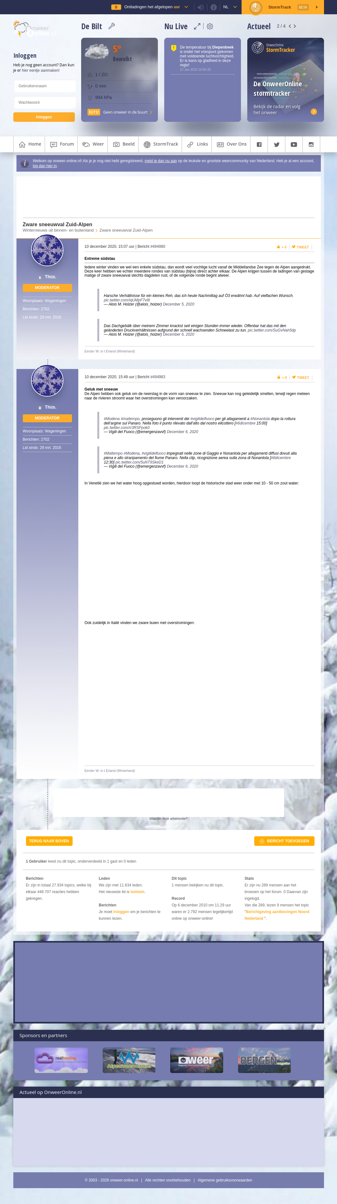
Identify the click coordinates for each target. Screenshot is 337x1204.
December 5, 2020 (178, 304)
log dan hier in (45, 166)
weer (92, 145)
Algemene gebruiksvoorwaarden (225, 1180)
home (29, 145)
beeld (123, 145)
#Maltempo (113, 453)
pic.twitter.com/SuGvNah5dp (272, 330)
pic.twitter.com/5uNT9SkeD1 (139, 462)
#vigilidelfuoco (202, 419)
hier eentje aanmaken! (41, 70)
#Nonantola (260, 419)
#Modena (112, 419)
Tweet (303, 247)
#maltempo (130, 419)
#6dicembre (246, 423)
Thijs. (50, 277)
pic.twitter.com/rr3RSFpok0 (127, 427)
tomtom (138, 892)
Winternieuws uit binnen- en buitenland (58, 230)
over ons (231, 145)
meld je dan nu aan (161, 161)
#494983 (157, 377)
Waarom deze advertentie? (169, 818)
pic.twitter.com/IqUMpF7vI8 (127, 300)
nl (226, 6)
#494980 (157, 246)
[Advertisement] (164, 197)
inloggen (121, 912)
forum (61, 145)
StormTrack (160, 145)
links (196, 145)
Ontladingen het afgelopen (152, 6)
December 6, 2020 (178, 334)
